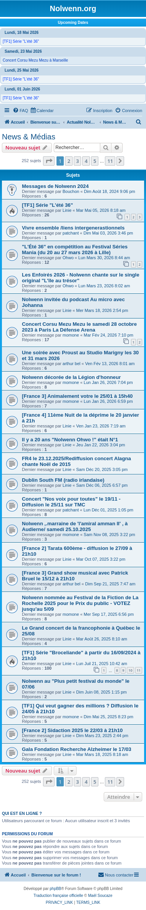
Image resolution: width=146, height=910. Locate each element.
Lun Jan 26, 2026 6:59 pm (108, 401)
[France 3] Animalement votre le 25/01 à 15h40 (77, 396)
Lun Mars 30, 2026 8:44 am (104, 257)
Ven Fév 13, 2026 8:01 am (110, 363)
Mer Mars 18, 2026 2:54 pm (102, 310)
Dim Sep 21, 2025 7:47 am (110, 584)
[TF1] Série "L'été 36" (21, 41)
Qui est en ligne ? (22, 813)
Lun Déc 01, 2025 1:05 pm (108, 510)
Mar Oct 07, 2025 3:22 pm (100, 559)
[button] (49, 161)
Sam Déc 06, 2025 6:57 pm (102, 485)
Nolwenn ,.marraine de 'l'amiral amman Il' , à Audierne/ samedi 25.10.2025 (75, 526)
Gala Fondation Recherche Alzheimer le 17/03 (76, 749)
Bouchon (71, 191)
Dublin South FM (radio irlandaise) (63, 480)
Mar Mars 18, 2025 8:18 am (102, 754)
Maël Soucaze (100, 895)
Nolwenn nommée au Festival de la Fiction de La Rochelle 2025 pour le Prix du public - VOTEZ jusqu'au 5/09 (80, 603)
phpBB (55, 889)
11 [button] (110, 161)
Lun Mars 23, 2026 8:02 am (104, 285)
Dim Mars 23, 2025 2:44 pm (102, 735)
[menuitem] (20, 110)
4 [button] (86, 161)
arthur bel (71, 363)
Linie (67, 210)
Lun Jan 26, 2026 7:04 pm (108, 382)
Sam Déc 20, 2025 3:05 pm (102, 469)
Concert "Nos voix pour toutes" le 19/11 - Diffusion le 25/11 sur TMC (71, 502)
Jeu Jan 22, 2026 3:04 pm (100, 444)
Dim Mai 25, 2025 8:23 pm (108, 716)
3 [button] (77, 161)
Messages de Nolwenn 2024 (55, 186)
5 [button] (94, 161)
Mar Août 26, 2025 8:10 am (101, 639)
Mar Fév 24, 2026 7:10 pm (108, 335)
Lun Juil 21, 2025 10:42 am (101, 663)
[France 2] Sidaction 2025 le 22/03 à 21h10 (72, 730)
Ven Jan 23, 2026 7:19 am (100, 426)
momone (71, 335)
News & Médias (28, 136)
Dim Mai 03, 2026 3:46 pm (108, 233)
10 (130, 670)
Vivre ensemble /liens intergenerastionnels (73, 228)
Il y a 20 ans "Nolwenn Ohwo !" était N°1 (70, 439)
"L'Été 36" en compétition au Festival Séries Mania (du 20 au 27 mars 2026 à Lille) (75, 249)
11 (139, 670)
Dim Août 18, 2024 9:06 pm (109, 191)
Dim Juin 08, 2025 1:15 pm (101, 692)
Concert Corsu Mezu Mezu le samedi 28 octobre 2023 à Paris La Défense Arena (79, 327)
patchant (71, 233)
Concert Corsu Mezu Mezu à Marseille (35, 60)
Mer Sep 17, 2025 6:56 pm (109, 614)
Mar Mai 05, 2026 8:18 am (100, 210)
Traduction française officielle (58, 895)
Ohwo (68, 257)
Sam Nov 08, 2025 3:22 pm (109, 534)
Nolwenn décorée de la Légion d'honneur (71, 377)
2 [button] (68, 161)
